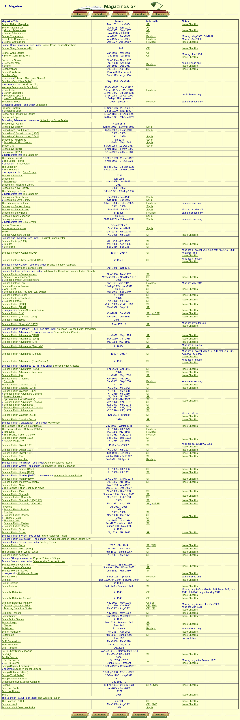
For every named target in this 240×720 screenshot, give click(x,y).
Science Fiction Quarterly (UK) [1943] (22, 500)
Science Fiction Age (12, 375)
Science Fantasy (13, 301)
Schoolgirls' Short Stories (15, 209)
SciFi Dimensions (11, 641)
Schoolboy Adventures (14, 139)
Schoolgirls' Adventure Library (18, 184)
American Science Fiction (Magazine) (77, 329)
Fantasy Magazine (14, 440)
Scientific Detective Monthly (17, 602)
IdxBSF (155, 313)
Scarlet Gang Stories (13, 53)
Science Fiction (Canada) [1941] (19, 316)
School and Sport (11, 117)
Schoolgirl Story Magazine (16, 216)
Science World (9, 576)
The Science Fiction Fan (15, 459)
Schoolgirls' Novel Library (15, 188)
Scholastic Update (13, 95)
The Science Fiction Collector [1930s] (22, 426)
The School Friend (12, 158)
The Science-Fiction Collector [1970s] (22, 429)
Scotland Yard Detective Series (18, 707)
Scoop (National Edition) (27, 669)
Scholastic (9, 90)
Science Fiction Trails (13, 545)
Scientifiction (8, 616)
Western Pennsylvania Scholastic (20, 87)
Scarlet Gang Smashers (17, 55)
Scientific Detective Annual (16, 598)
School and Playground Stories (18, 114)
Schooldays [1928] (12, 152)
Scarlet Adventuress (12, 27)
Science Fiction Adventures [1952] (20, 335)
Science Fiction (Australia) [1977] (20, 324)
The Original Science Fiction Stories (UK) (68, 539)
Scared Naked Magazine (15, 24)
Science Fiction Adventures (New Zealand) (25, 361)
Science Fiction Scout (13, 529)
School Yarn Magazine (14, 228)
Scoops (6, 685)
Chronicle (9, 381)
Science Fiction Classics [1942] (19, 387)
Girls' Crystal (29, 172)
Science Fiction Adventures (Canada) (22, 353)
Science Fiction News (13, 485)
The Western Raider (49, 698)
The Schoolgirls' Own (13, 191)
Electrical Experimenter (52, 238)
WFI (154, 545)
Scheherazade (9, 69)
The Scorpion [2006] (13, 701)
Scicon (5, 231)
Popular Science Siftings (46, 558)
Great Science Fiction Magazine (57, 466)
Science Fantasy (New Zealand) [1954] (23, 260)
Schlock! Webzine (11, 72)
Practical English (11, 108)
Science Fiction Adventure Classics (23, 393)
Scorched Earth (10, 688)
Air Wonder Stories (27, 573)
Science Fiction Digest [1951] (17, 445)
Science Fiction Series (14, 532)
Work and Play (31, 84)
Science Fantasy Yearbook (61, 264)
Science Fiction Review (16, 509)
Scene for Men (12, 63)
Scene (7, 65)
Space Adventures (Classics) (19, 399)
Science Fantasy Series (14, 295)
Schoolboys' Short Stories (54, 120)
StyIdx (149, 127)
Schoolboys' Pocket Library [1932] (20, 133)
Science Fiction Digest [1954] (17, 450)
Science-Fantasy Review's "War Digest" (25, 291)
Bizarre (7, 625)
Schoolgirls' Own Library (15, 197)
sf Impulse (9, 246)
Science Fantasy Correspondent (19, 274)
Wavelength (54, 422)
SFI (148, 24)
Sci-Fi (5, 638)
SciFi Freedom (10, 644)
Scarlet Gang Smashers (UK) (17, 48)
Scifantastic (8, 635)
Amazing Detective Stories (18, 608)
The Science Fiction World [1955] (20, 551)
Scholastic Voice (13, 110)
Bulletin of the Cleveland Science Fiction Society (69, 271)
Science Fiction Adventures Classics (23, 407)
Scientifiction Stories (13, 619)
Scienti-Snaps (9, 622)
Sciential (6, 580)
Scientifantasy (9, 586)
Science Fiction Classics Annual (19, 419)
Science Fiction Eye (12, 456)
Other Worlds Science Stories (49, 561)
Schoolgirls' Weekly (12, 219)
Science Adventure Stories (16, 235)
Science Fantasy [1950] (14, 241)
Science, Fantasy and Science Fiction (22, 268)
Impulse (8, 244)
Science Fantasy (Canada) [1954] (20, 252)
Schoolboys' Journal (13, 123)
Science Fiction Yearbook (15, 555)
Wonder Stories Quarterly (17, 567)
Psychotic (7, 506)
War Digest (10, 289)
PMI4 (154, 605)
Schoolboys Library (12, 127)
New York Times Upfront (17, 98)
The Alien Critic (12, 520)
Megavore (9, 432)
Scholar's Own (9, 75)
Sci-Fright (7, 654)
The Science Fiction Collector (20, 434)
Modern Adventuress (15, 30)
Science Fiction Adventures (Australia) (22, 346)
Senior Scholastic (13, 93)
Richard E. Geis (12, 517)
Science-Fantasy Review (15, 286)
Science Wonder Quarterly (16, 564)
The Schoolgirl (30, 155)
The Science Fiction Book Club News (24, 488)
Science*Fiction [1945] (14, 320)
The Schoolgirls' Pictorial (15, 203)
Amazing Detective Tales (17, 605)
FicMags (151, 36)
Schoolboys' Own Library (15, 130)
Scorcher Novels (11, 691)
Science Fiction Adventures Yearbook (22, 372)
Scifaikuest (7, 628)
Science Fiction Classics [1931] (19, 384)
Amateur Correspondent (17, 277)
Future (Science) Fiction (31, 310)
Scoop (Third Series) (13, 675)
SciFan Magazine (11, 631)
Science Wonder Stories (15, 570)
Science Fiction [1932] (14, 304)
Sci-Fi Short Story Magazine (17, 651)
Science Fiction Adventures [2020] (20, 369)
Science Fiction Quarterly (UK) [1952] (22, 503)
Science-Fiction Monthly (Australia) (20, 482)
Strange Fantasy (13, 396)
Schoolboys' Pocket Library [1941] (20, 136)
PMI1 (154, 704)
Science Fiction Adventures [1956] (20, 338)
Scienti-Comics (10, 583)
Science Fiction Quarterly (15, 494)
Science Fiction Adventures (18, 404)
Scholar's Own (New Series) (29, 78)
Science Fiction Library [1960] (18, 472)
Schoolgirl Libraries (12, 175)
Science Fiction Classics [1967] (19, 391)
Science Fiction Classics (67, 332)
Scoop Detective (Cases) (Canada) (21, 681)
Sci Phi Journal (10, 657)
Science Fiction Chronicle (15, 378)
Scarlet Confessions (12, 36)
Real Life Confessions (16, 39)
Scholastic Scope (11, 101)
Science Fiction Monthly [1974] (18, 478)
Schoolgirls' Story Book (14, 212)
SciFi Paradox (9, 647)
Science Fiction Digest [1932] (17, 438)
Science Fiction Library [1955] (18, 469)
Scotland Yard (9, 704)
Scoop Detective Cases (14, 678)
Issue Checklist (190, 24)
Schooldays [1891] (12, 149)
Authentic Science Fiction (58, 462)
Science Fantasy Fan (13, 283)
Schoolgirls (8, 178)
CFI (148, 48)
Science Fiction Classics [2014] (19, 415)
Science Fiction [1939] (14, 307)
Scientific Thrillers (11, 613)
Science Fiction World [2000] (17, 548)
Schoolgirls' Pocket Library (16, 206)
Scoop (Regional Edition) (15, 666)
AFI (148, 27)
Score (5, 694)
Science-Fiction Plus (13, 491)
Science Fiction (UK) (13, 313)
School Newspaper (12, 225)
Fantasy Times (48, 542)
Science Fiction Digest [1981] (17, 453)
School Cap (8, 145)
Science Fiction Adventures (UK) (19, 342)
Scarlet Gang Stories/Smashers (59, 45)
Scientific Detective (12, 592)
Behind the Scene (11, 60)
